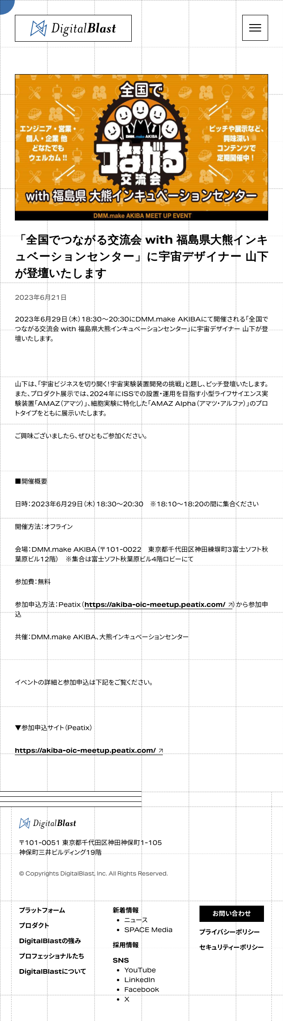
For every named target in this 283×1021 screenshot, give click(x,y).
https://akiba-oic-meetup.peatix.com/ (154, 604)
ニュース (136, 920)
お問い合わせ (231, 913)
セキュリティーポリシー (231, 947)
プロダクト (34, 925)
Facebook (141, 989)
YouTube (140, 970)
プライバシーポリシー (229, 932)
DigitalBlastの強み (50, 941)
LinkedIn (139, 980)
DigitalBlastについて (52, 971)
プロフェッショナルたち (51, 956)
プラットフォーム (42, 910)
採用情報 (126, 945)
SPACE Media (148, 930)
